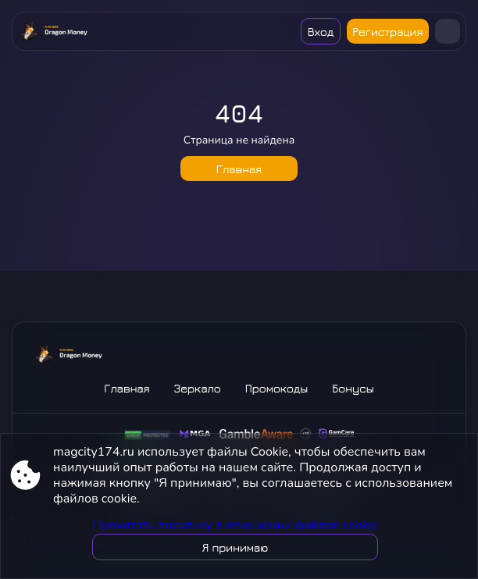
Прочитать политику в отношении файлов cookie (235, 525)
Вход (321, 31)
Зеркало (197, 388)
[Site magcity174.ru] (53, 31)
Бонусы (352, 388)
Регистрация (387, 31)
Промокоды (276, 388)
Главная (239, 169)
